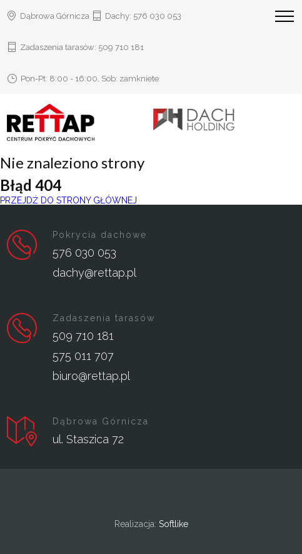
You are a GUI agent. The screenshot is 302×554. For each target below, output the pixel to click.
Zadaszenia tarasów (104, 318)
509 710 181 (121, 47)
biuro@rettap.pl (91, 375)
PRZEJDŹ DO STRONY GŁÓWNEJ (68, 200)
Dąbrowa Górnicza (101, 421)
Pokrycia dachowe (100, 235)
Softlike (173, 524)
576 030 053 (157, 16)
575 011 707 (83, 355)
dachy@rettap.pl (94, 272)
